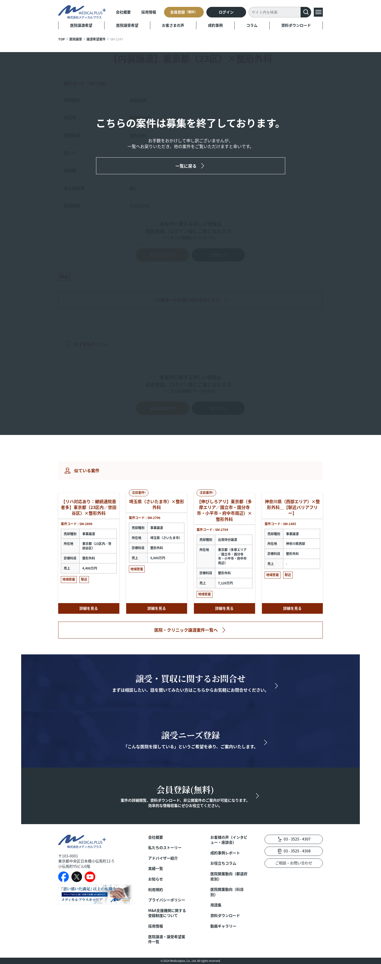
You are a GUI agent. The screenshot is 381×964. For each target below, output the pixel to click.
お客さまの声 (173, 25)
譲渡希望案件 (96, 39)
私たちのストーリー (165, 847)
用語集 (215, 904)
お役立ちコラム (223, 863)
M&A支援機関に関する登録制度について (167, 913)
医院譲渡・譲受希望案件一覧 (166, 939)
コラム (251, 25)
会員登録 (184, 12)
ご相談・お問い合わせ (293, 862)
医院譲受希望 (127, 25)
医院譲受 (75, 39)
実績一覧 (155, 868)
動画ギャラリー (223, 926)
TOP (61, 39)
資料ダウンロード (296, 25)
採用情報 (148, 12)
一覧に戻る (186, 166)
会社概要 (123, 12)
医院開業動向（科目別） (227, 892)
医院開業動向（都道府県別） (228, 876)
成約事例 (215, 25)
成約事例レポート (225, 852)
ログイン (226, 12)
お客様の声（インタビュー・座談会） (228, 840)
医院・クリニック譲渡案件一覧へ (186, 630)
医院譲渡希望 (81, 25)
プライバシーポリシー (166, 899)
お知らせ (155, 879)
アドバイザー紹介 (163, 858)
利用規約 (155, 889)
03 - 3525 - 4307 (297, 839)
